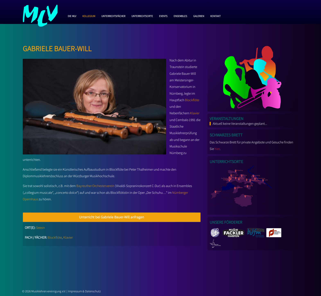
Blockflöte (192, 100)
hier (217, 148)
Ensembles (180, 15)
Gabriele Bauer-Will (57, 47)
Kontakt (215, 15)
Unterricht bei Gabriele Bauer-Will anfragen (111, 217)
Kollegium (88, 15)
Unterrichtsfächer (113, 15)
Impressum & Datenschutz (84, 291)
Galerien (198, 15)
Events (163, 15)
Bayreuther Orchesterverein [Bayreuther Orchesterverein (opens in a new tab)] (95, 186)
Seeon (40, 227)
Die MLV (72, 15)
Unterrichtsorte (142, 15)
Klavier (194, 113)
